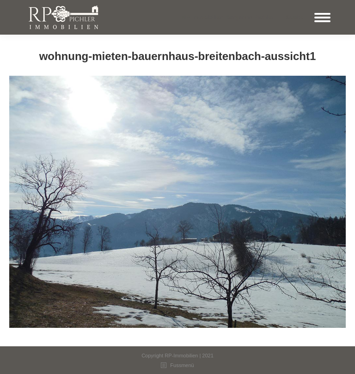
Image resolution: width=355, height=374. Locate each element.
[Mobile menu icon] (322, 17)
